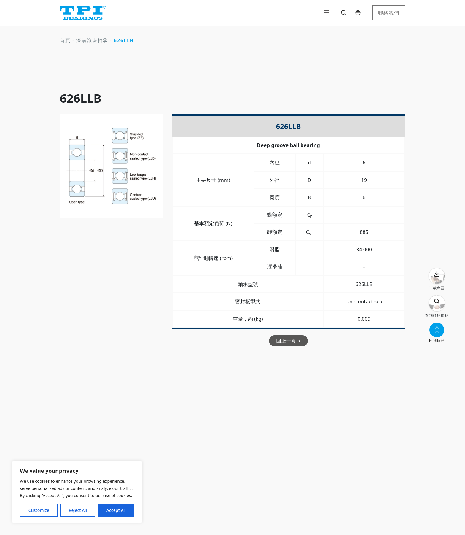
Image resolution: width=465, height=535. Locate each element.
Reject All (78, 510)
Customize (38, 510)
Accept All (116, 510)
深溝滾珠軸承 (92, 40)
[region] (77, 492)
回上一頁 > (288, 340)
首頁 (65, 40)
